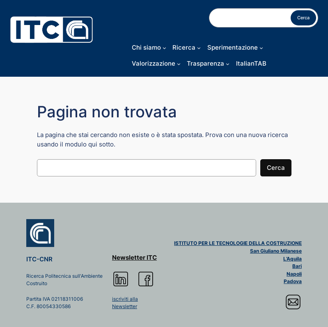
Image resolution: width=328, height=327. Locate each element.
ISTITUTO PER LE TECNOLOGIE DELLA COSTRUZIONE (238, 243)
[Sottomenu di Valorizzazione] (179, 64)
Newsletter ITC (134, 257)
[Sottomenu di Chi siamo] (164, 48)
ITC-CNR (39, 259)
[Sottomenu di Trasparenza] (227, 64)
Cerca (303, 18)
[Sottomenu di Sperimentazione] (261, 48)
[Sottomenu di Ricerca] (199, 48)
